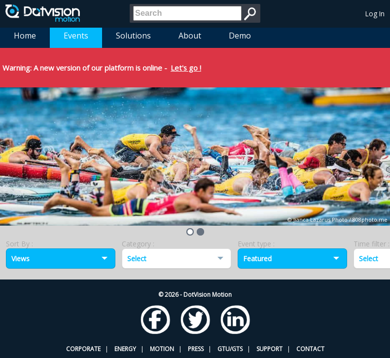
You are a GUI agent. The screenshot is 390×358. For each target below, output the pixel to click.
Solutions (133, 35)
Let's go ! (186, 68)
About (189, 35)
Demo (240, 35)
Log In (375, 13)
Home (25, 35)
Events (76, 35)
